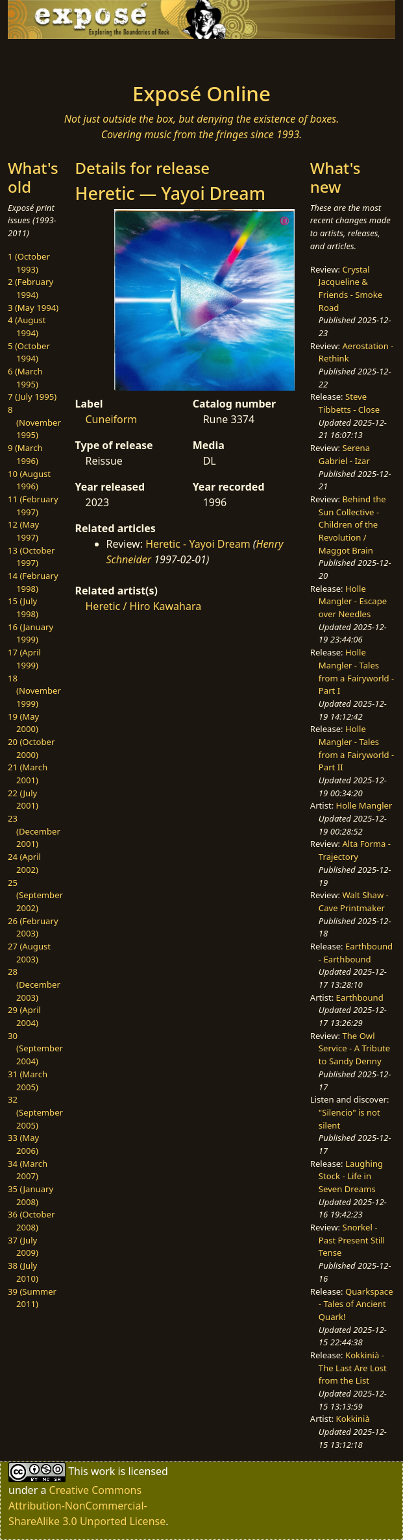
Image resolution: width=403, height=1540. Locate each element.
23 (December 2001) (34, 831)
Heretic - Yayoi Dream (197, 544)
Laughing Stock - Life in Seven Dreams (351, 1176)
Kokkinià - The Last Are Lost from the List (353, 1367)
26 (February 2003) (33, 927)
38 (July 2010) (23, 1272)
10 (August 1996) (29, 480)
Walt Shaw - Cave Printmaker (354, 901)
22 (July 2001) (23, 799)
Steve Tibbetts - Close (349, 403)
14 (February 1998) (33, 582)
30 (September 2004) (35, 1048)
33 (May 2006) (23, 1144)
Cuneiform (112, 419)
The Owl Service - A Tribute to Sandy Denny (354, 1048)
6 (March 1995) (25, 377)
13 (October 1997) (31, 556)
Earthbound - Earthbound (356, 952)
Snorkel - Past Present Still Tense (352, 1239)
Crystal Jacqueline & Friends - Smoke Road (350, 288)
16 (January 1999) (30, 633)
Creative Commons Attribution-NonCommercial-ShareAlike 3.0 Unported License (86, 1505)
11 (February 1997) (33, 505)
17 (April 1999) (24, 658)
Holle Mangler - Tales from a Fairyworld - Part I (356, 671)
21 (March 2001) (27, 773)
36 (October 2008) (31, 1220)
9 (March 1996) (25, 454)
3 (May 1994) (33, 307)
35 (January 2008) (30, 1195)
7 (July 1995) (32, 396)
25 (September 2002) (35, 895)
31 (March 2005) (27, 1080)
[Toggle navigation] (60, 57)
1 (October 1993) (29, 263)
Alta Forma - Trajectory (355, 850)
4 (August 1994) (27, 326)
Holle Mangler (364, 805)
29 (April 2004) (24, 1016)
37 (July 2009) (23, 1246)
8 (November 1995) (34, 422)
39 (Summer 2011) (32, 1298)
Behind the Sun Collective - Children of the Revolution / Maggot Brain (352, 524)
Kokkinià (353, 1418)
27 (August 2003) (29, 952)
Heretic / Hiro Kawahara (144, 606)
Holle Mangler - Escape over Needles (353, 601)
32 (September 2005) (35, 1112)
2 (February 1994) (30, 288)
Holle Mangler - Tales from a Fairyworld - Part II (356, 748)
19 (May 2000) (23, 723)
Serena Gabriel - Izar (344, 454)
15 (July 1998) (23, 607)
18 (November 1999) (34, 690)
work (103, 1471)
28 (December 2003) (34, 984)
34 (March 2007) (27, 1170)
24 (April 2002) (24, 863)
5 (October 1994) (29, 352)
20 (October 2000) (31, 748)
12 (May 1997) (23, 531)
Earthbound (360, 997)
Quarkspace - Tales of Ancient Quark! (356, 1304)
